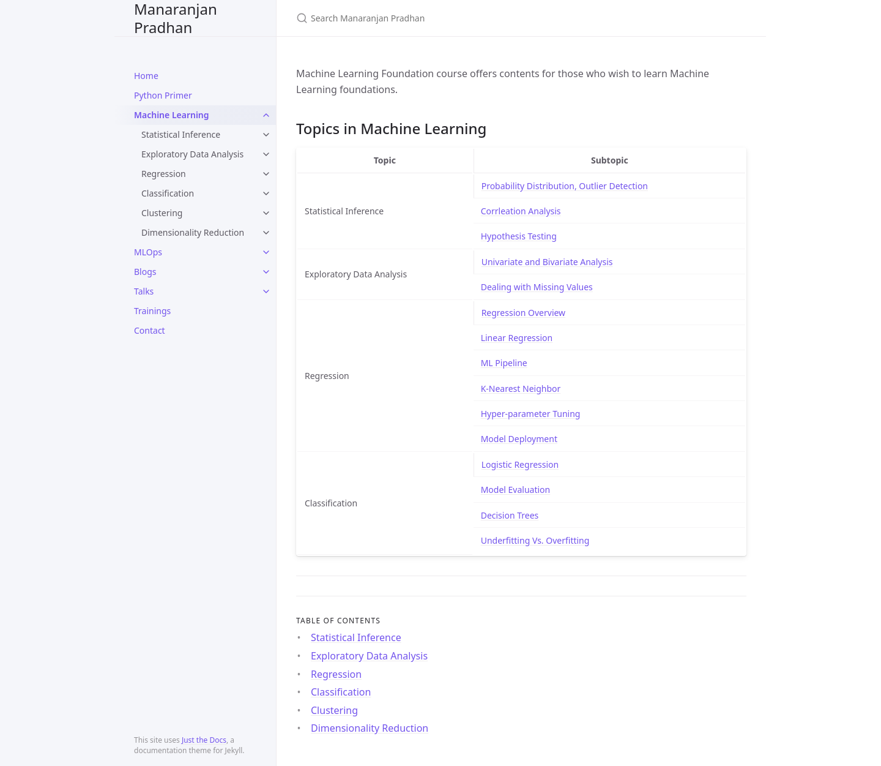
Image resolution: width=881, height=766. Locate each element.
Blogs (145, 271)
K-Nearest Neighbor (521, 388)
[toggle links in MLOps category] (266, 252)
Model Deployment (519, 439)
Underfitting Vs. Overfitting (535, 540)
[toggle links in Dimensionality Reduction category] (266, 232)
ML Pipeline (504, 363)
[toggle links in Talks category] (266, 291)
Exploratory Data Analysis (192, 154)
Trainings (152, 311)
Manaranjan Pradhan (175, 18)
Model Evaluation (516, 489)
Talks (144, 291)
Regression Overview (523, 312)
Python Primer (163, 95)
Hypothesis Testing (519, 236)
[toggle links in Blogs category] (266, 272)
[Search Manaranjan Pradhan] (440, 18)
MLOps (148, 252)
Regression (163, 173)
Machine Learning (171, 115)
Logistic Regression (520, 464)
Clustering (161, 213)
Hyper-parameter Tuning (531, 413)
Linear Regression (517, 338)
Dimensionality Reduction (192, 232)
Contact (149, 330)
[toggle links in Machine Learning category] (266, 115)
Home (146, 75)
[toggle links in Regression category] (266, 174)
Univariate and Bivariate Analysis (547, 262)
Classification (167, 193)
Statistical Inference (180, 134)
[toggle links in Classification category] (266, 193)
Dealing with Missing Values (537, 287)
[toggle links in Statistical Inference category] (266, 135)
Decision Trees (510, 515)
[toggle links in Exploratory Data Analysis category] (266, 154)
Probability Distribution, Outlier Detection (564, 186)
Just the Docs (204, 740)
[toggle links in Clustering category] (266, 213)
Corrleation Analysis (521, 211)
